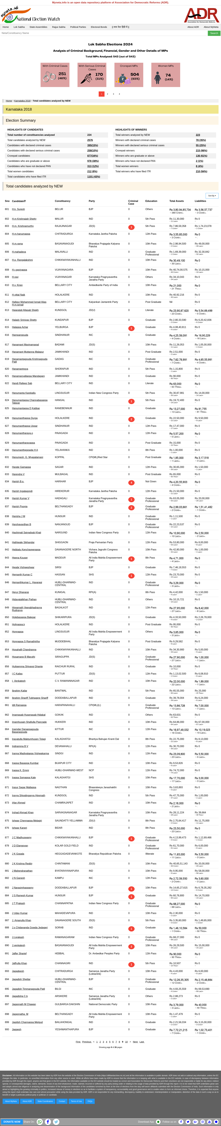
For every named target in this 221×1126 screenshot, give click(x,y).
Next (135, 1041)
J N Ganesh (18, 878)
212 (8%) (92, 171)
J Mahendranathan (22, 871)
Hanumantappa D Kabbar (26, 408)
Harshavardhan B (21, 524)
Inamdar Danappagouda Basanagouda (25, 730)
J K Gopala (18, 853)
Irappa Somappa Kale (24, 777)
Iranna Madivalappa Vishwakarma (30, 753)
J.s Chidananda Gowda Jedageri (30, 927)
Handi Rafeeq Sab (22, 383)
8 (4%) (199, 166)
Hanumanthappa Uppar (24, 426)
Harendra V (18, 474)
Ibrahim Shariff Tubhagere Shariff (30, 698)
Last (142, 1041)
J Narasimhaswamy (22, 887)
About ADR (193, 27)
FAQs (90, 1101)
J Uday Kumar (19, 913)
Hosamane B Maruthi (23, 657)
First (78, 1041)
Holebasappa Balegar (24, 617)
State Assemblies (38, 27)
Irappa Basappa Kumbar (25, 763)
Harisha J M (18, 516)
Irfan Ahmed (18, 802)
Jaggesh (16, 1029)
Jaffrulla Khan (19, 963)
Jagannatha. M (20, 1014)
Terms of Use (76, 1101)
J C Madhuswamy (21, 837)
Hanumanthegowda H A (25, 450)
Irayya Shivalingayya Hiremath (28, 795)
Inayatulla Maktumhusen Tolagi (29, 739)
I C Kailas (17, 673)
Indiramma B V (20, 746)
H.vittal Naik (18, 294)
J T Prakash (18, 903)
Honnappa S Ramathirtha (26, 641)
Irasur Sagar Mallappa (24, 787)
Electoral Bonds (99, 27)
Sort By (212, 196)
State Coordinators (45, 1101)
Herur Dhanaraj (20, 592)
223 (198, 135)
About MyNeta (211, 27)
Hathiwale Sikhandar (23, 542)
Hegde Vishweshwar (23, 567)
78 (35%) (201, 140)
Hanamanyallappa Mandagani (28, 376)
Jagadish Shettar (21, 979)
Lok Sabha (19, 27)
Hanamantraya (20, 369)
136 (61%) (201, 155)
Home (6, 27)
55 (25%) (201, 145)
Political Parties (78, 27)
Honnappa (17, 631)
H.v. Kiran (17, 285)
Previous (87, 1041)
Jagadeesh (18, 971)
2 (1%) (199, 161)
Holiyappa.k (18, 624)
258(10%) (92, 150)
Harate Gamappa (21, 467)
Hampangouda (20, 335)
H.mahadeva (19, 252)
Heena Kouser (20, 557)
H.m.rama (17, 243)
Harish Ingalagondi (22, 491)
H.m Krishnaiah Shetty (24, 219)
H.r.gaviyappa (19, 269)
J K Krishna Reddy (22, 863)
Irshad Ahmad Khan (23, 812)
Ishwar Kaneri (19, 828)
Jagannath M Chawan (24, 1004)
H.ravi (15, 277)
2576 (90, 140)
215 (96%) (201, 150)
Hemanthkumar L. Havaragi (27, 582)
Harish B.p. (18, 481)
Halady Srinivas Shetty (24, 320)
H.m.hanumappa (21, 234)
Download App (146, 1121)
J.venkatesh (18, 945)
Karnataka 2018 (22, 100)
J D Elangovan (20, 845)
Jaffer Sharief (19, 953)
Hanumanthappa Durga (24, 418)
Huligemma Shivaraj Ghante (27, 666)
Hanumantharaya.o (22, 433)
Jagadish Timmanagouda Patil (28, 989)
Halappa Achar (20, 327)
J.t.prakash (18, 937)
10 (126, 1041)
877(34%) (92, 155)
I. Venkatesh (18, 681)
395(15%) (92, 145)
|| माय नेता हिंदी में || (120, 27)
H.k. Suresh (18, 209)
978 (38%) (93, 161)
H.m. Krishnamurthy (23, 226)
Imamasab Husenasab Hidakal (28, 714)
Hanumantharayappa (23, 443)
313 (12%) (93, 166)
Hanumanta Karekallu (24, 393)
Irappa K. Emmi (20, 770)
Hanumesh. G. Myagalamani (27, 457)
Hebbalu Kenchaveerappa (26, 549)
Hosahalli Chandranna (24, 649)
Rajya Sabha (58, 27)
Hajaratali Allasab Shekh (25, 310)
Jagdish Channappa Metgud (27, 1022)
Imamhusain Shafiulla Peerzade (29, 722)
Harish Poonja (19, 506)
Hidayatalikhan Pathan (24, 599)
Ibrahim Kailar (19, 690)
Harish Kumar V (20, 498)
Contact (62, 1101)
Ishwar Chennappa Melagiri (27, 820)
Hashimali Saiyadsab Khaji (26, 532)
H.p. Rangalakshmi (22, 260)
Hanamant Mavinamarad (25, 344)
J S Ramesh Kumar (22, 895)
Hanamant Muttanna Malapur (28, 352)
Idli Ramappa (19, 705)
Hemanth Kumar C (22, 574)
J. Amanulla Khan (21, 920)
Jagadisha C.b (20, 996)
